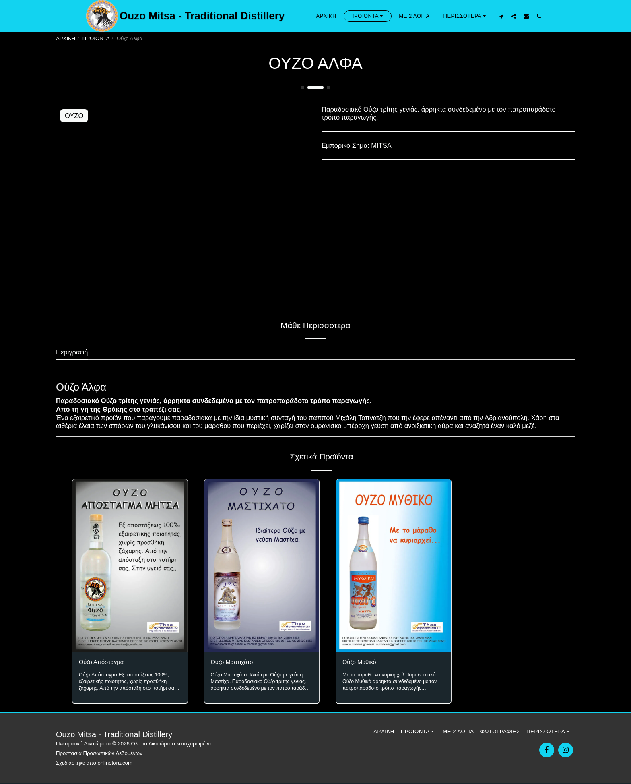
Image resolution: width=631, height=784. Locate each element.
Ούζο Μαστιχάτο (235, 662)
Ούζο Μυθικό (361, 662)
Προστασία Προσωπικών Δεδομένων (99, 754)
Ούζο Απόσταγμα (104, 662)
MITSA (381, 145)
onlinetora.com (114, 764)
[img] (130, 565)
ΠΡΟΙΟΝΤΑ (96, 38)
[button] (501, 16)
